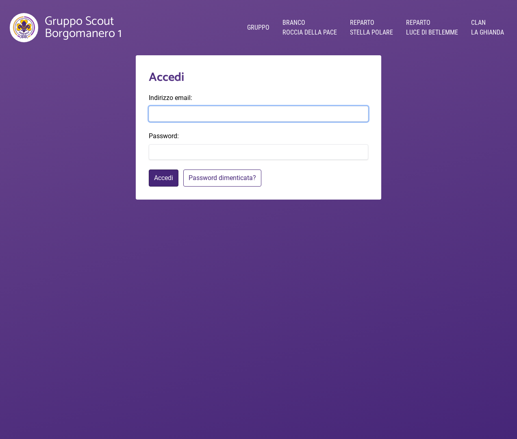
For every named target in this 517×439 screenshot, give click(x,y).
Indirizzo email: (170, 98)
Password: (164, 136)
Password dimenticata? (222, 178)
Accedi (163, 178)
